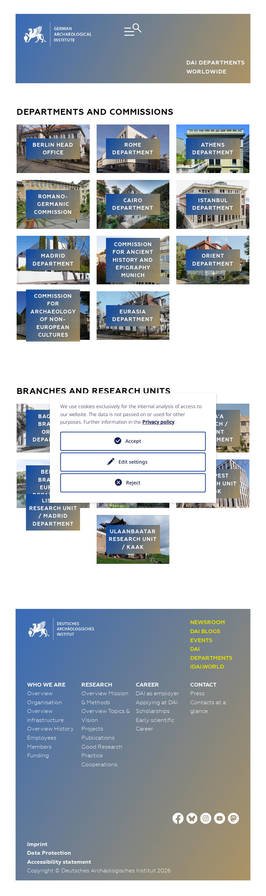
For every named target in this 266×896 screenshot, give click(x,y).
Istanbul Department (212, 204)
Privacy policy (158, 422)
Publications (98, 737)
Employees (41, 737)
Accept (133, 441)
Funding (38, 755)
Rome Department (132, 148)
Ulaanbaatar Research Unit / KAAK (133, 539)
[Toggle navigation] (133, 34)
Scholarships (153, 711)
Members (39, 746)
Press (197, 693)
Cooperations (99, 764)
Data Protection (49, 853)
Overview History (50, 728)
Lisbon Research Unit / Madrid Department (53, 512)
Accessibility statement (59, 862)
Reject (133, 482)
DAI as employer (157, 693)
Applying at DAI (157, 702)
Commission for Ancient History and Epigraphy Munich (133, 259)
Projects (92, 728)
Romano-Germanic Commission (53, 204)
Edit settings (133, 461)
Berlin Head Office (53, 148)
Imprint (37, 844)
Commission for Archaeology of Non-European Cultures (53, 315)
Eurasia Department (132, 315)
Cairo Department (132, 204)
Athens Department (212, 148)
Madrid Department (53, 259)
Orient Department (212, 259)
